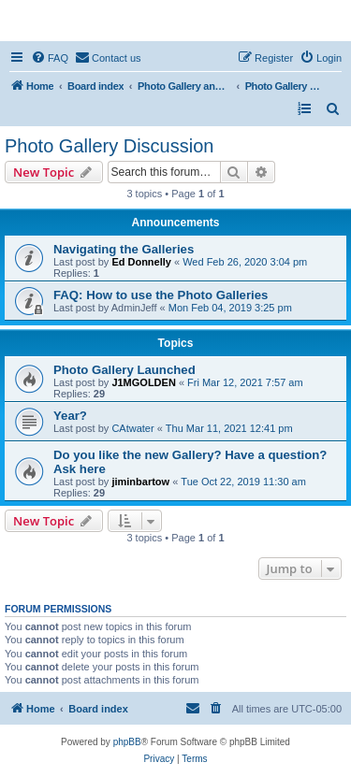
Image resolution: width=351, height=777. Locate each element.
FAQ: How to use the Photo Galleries (160, 295)
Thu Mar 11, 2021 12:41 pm (229, 428)
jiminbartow (140, 481)
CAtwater (132, 428)
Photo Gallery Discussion (109, 146)
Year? (70, 416)
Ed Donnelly (141, 261)
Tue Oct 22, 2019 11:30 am (243, 481)
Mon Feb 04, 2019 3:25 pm (230, 307)
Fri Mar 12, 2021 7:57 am (245, 382)
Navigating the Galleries (123, 249)
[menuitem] (49, 58)
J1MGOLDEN (143, 382)
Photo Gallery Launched (124, 370)
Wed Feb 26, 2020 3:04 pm (245, 261)
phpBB (127, 742)
